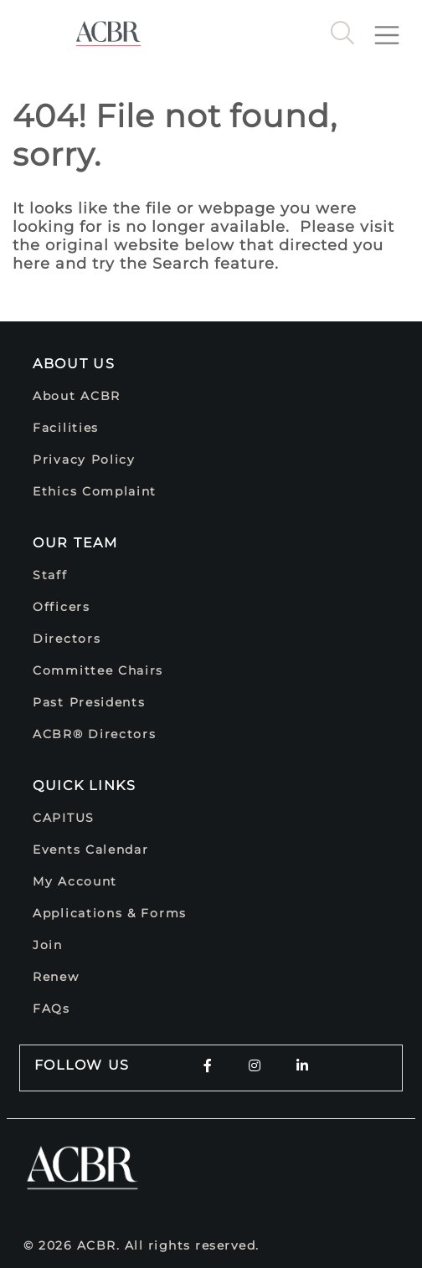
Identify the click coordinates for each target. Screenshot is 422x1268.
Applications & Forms (110, 913)
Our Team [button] (75, 543)
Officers (61, 606)
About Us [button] (74, 364)
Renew (56, 976)
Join (48, 944)
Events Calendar (91, 849)
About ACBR (77, 395)
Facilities (66, 427)
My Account (75, 881)
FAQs (51, 1008)
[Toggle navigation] (393, 28)
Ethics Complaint (95, 491)
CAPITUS (64, 817)
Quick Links (84, 785)
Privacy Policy (84, 459)
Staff (50, 575)
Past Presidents (89, 702)
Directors (66, 638)
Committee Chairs (98, 670)
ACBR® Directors (95, 734)
